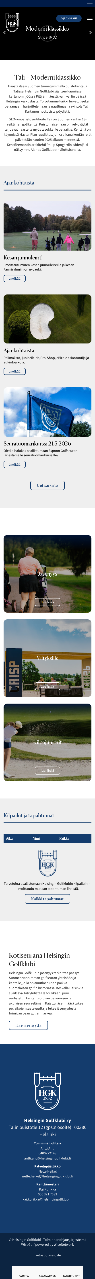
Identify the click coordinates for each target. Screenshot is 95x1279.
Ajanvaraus (69, 18)
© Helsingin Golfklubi (25, 1239)
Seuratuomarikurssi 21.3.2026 (37, 444)
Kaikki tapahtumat (47, 898)
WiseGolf (28, 1244)
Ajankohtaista (19, 350)
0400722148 (47, 1153)
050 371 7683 (47, 1194)
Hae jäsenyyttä (28, 1025)
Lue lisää (15, 278)
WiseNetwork (64, 1244)
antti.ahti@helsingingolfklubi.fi (47, 1158)
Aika (9, 838)
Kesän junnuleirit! (23, 258)
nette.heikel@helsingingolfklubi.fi (47, 1176)
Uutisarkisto (47, 485)
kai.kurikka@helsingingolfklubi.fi (47, 1199)
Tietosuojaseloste (47, 1255)
